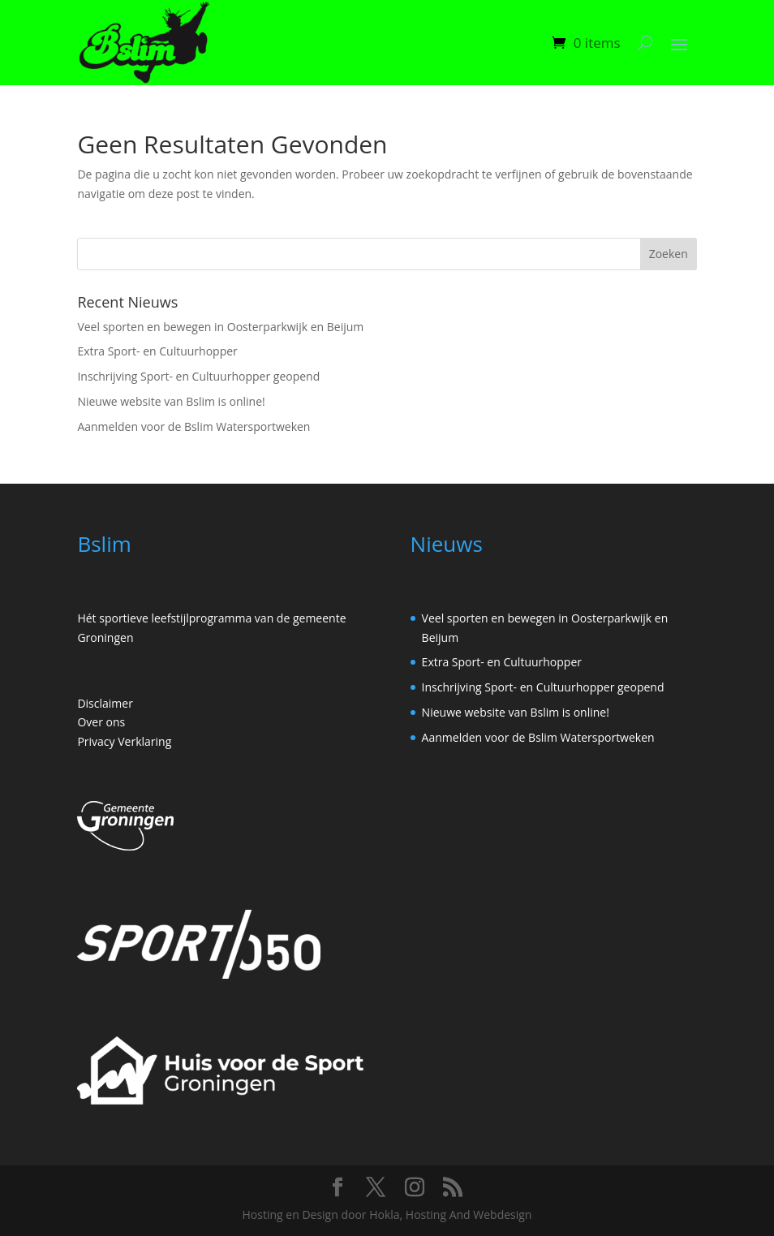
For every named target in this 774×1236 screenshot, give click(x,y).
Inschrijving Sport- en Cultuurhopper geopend (198, 376)
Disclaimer (104, 703)
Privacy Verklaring (124, 741)
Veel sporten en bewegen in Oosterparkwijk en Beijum (220, 326)
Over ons (101, 722)
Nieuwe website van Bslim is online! (170, 401)
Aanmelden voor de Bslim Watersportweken (193, 426)
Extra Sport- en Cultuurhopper (157, 351)
